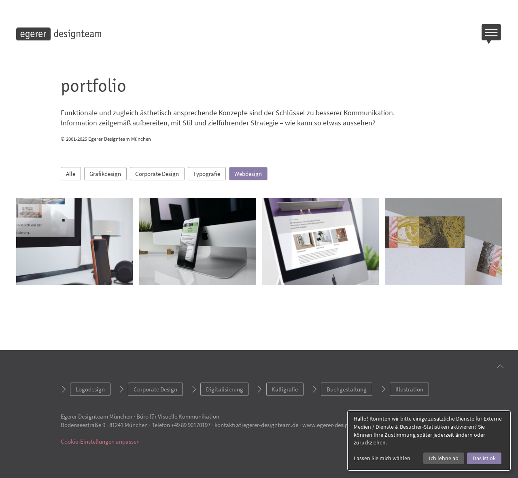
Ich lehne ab (444, 458)
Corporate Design (157, 174)
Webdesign (248, 174)
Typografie (206, 174)
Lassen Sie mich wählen (382, 458)
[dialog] (429, 440)
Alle (70, 174)
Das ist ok (484, 458)
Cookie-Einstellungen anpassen (100, 441)
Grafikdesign (105, 174)
